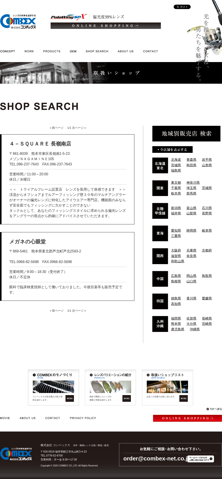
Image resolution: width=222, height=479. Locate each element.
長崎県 (207, 318)
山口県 (191, 281)
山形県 (207, 165)
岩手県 (207, 159)
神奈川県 (193, 182)
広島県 (176, 276)
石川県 (207, 208)
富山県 (191, 208)
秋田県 (191, 165)
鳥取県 (207, 276)
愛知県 (176, 230)
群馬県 (191, 193)
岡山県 (191, 276)
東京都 (176, 182)
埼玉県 (191, 188)
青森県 (191, 159)
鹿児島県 (177, 329)
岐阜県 (207, 230)
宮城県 (176, 165)
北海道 (176, 159)
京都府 (207, 250)
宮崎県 (207, 324)
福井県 (176, 213)
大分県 (191, 324)
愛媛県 (207, 298)
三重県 (176, 236)
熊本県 (176, 324)
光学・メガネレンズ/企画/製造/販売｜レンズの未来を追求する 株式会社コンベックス (18, 21)
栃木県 (176, 193)
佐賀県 (191, 318)
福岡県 (176, 318)
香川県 (191, 298)
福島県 (176, 170)
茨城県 (207, 188)
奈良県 (191, 256)
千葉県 (176, 188)
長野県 (207, 213)
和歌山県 (177, 261)
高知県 (176, 304)
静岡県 (191, 230)
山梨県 (191, 213)
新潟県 (176, 208)
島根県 (176, 281)
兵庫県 (191, 250)
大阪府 (176, 250)
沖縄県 (195, 329)
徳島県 (176, 298)
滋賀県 (176, 256)
